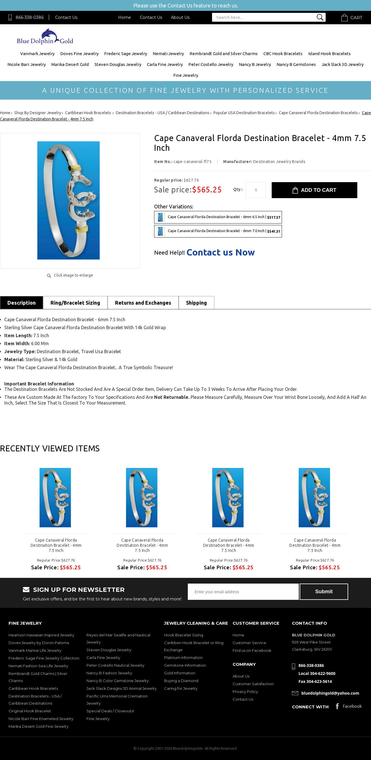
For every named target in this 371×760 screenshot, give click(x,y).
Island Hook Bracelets (329, 53)
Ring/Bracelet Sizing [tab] (75, 302)
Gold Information (179, 673)
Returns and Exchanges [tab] (143, 302)
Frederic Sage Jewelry (125, 53)
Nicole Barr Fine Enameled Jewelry (41, 718)
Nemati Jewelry (168, 53)
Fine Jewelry (185, 75)
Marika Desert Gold (70, 64)
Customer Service (249, 642)
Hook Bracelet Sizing (183, 635)
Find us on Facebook (252, 650)
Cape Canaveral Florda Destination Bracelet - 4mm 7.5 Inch (56, 545)
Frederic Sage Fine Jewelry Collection (44, 658)
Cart (356, 17)
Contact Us (66, 17)
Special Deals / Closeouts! (110, 711)
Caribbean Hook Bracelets (33, 688)
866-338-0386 (30, 17)
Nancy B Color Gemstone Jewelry (117, 680)
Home (124, 17)
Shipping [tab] (196, 302)
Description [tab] (21, 302)
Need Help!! (169, 253)
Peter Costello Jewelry (210, 64)
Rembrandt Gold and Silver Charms (223, 53)
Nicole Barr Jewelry (26, 64)
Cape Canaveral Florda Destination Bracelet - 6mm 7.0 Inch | (218, 231)
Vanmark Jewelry (37, 53)
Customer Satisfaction (253, 683)
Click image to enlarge (73, 275)
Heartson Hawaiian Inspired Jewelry (41, 635)
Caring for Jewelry (180, 688)
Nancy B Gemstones (296, 64)
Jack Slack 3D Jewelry (343, 64)
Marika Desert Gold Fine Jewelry (38, 726)
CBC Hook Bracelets (283, 53)
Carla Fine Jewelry (165, 64)
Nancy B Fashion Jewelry (109, 673)
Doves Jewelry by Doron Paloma (39, 642)
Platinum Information (183, 657)
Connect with (310, 706)
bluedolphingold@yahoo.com (330, 693)
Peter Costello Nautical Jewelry (115, 665)
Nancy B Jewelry (255, 64)
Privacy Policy (245, 691)
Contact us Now (220, 252)
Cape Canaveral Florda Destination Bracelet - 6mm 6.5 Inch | (218, 217)
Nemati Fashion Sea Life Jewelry (38, 666)
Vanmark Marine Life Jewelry (35, 650)
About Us (180, 17)
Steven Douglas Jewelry (117, 64)
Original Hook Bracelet (30, 711)
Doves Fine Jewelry (79, 53)
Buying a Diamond (181, 680)
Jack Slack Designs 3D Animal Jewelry (121, 688)
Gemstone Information (185, 665)
